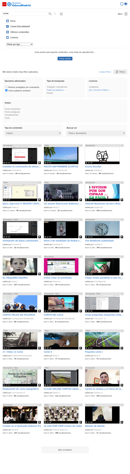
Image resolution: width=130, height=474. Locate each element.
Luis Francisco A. (18, 393)
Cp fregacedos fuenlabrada (22, 318)
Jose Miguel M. (100, 281)
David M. (15, 430)
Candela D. (98, 244)
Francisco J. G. (100, 318)
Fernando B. (17, 170)
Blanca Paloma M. (60, 170)
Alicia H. (56, 356)
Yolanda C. (98, 170)
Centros (14, 37)
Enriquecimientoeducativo (22, 356)
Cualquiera (94, 87)
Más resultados (65, 450)
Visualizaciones (12, 115)
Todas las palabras (55, 90)
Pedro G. (15, 207)
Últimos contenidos (19, 32)
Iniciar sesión (65, 58)
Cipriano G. (98, 393)
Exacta (50, 93)
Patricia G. (57, 281)
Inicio (12, 21)
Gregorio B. (98, 207)
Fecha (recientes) (12, 109)
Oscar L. (15, 281)
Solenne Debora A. (60, 430)
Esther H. (56, 393)
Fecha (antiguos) (12, 112)
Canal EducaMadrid (20, 26)
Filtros (120, 72)
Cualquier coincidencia (57, 87)
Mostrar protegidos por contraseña (22, 87)
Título (7, 118)
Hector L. (56, 207)
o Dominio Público (99, 90)
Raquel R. (98, 430)
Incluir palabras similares (18, 90)
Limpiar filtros (105, 72)
